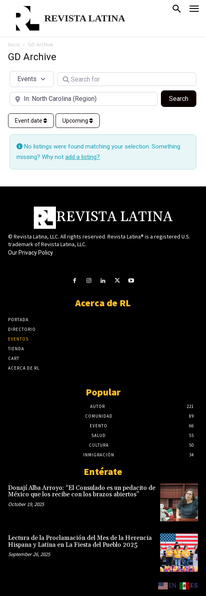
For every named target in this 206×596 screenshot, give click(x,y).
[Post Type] (32, 79)
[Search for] (126, 79)
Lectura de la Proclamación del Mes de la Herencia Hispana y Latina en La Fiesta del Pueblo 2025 (80, 541)
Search (182, 98)
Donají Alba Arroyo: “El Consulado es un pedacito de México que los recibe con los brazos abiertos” (81, 491)
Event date (31, 120)
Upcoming (77, 120)
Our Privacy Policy (30, 252)
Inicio (14, 44)
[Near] (84, 99)
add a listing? (82, 157)
